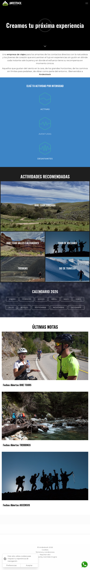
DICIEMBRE (76, 307)
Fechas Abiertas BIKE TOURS (17, 385)
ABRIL (54, 299)
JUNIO (78, 299)
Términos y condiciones (45, 552)
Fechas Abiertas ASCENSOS (16, 505)
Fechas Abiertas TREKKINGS (17, 445)
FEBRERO (26, 299)
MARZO (41, 299)
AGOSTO (24, 307)
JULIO (11, 307)
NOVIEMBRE (58, 307)
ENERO (12, 299)
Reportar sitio (45, 554)
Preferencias (11, 565)
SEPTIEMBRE (40, 307)
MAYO (66, 299)
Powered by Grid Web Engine (45, 557)
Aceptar (29, 565)
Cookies (45, 550)
